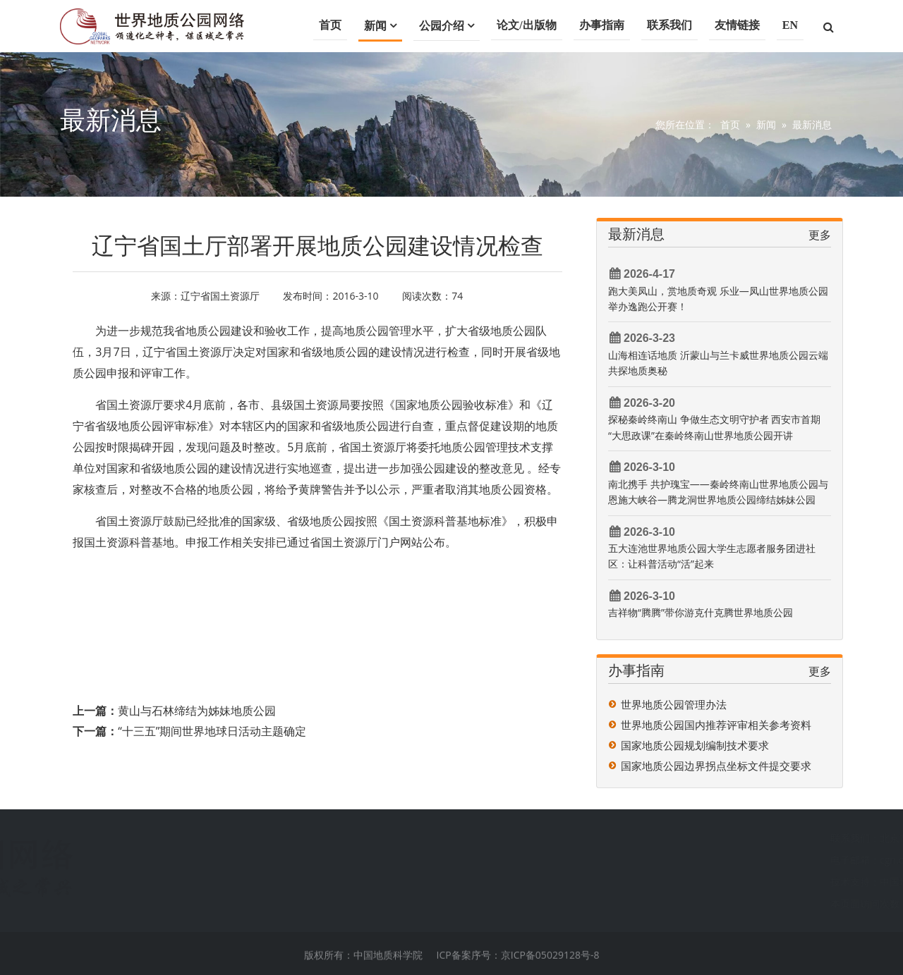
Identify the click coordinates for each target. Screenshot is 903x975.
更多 (819, 235)
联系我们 (669, 25)
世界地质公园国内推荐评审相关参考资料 (716, 725)
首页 (330, 25)
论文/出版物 (526, 25)
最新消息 (812, 124)
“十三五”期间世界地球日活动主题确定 (212, 731)
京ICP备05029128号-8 (550, 963)
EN (790, 25)
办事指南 (601, 25)
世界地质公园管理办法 (674, 704)
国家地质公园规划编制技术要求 (695, 745)
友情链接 (737, 25)
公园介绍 (441, 26)
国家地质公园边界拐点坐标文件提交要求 (716, 766)
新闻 (375, 26)
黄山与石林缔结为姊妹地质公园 (197, 710)
